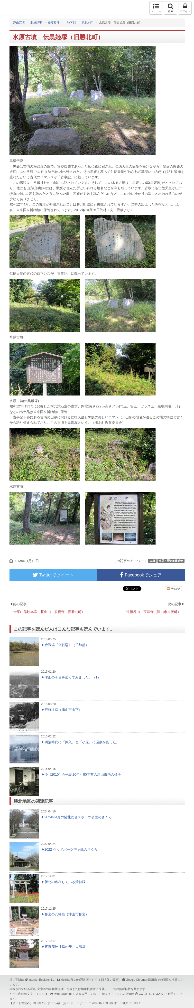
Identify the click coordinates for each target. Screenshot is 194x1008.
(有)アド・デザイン (75, 1003)
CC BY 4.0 (145, 994)
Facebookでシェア (140, 575)
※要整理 (54, 22)
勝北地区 (87, 22)
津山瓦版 (14, 8)
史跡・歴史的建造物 (171, 560)
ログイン (184, 8)
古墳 (152, 560)
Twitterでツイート (53, 575)
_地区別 (70, 22)
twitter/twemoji (63, 994)
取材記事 (36, 22)
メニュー (156, 8)
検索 (170, 8)
